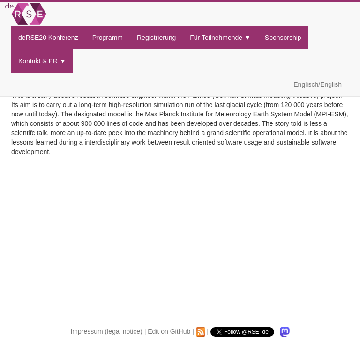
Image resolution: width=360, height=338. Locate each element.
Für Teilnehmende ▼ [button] (220, 37)
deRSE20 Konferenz (48, 37)
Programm (107, 37)
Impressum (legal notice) (106, 331)
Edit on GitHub (169, 331)
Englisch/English (317, 84)
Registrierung (156, 37)
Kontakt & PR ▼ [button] (42, 61)
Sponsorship (283, 37)
